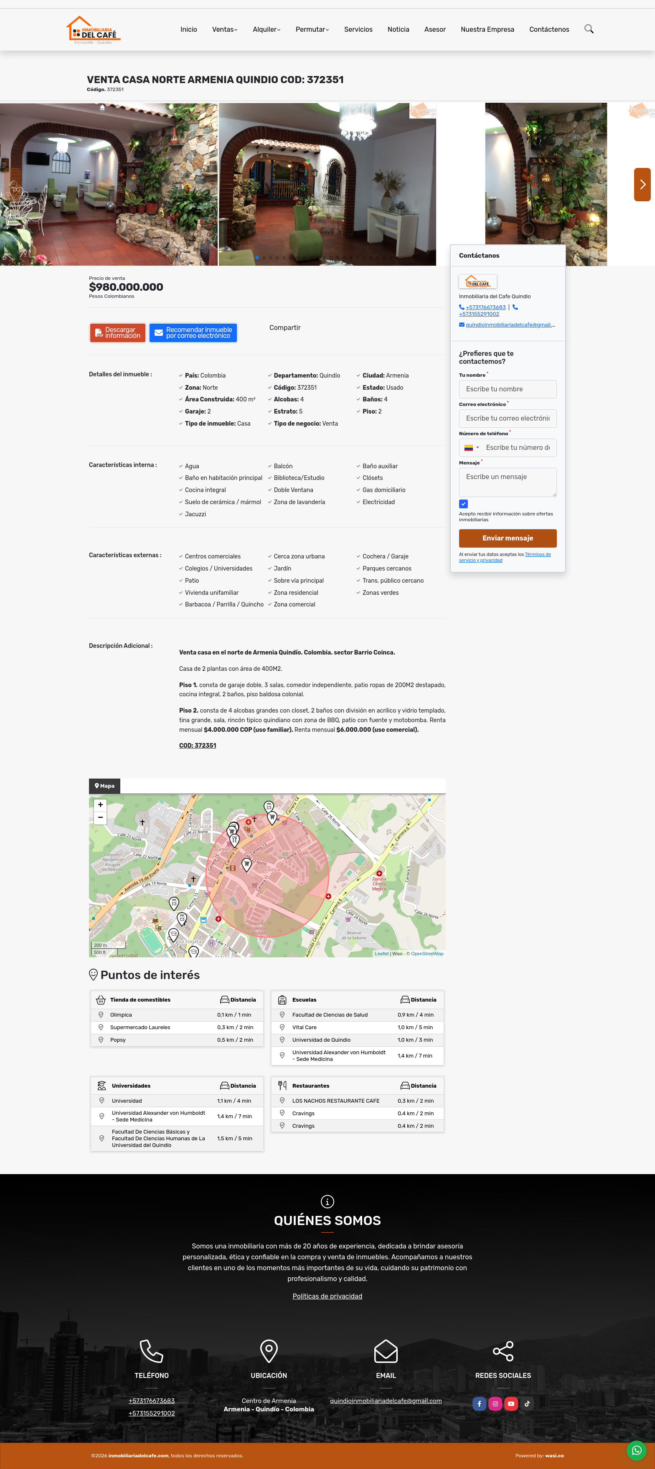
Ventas (223, 29)
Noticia (398, 29)
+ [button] (100, 805)
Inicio (188, 29)
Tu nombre (473, 374)
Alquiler (265, 29)
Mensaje (470, 462)
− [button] (100, 818)
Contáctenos (549, 29)
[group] (109, 184)
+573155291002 (479, 314)
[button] (257, 257)
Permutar (310, 29)
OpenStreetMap (427, 953)
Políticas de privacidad (328, 1296)
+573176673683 (486, 307)
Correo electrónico (484, 404)
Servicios (358, 29)
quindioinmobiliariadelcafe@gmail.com (514, 325)
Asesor (435, 29)
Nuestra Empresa (487, 29)
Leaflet (381, 953)
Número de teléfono (485, 433)
